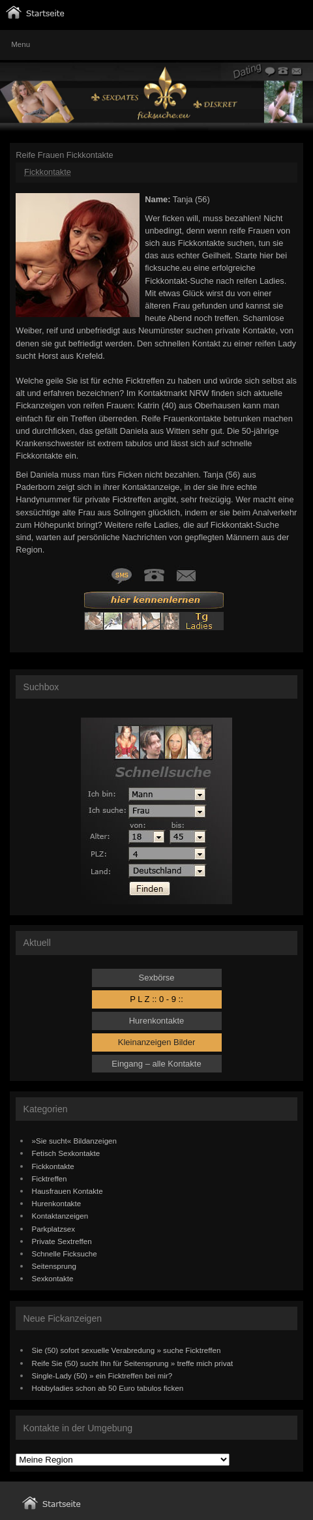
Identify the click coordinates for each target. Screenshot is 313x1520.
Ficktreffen (49, 1178)
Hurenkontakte (157, 1021)
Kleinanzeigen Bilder (157, 1042)
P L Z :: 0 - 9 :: (156, 999)
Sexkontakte (53, 1278)
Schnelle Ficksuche (64, 1253)
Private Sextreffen (62, 1241)
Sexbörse (157, 977)
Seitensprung (54, 1266)
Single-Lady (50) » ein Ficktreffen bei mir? (102, 1375)
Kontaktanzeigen (60, 1215)
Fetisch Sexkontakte (66, 1153)
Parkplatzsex (54, 1228)
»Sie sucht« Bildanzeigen (74, 1140)
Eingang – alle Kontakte (156, 1064)
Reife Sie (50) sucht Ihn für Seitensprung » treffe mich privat (132, 1363)
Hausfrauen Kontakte (67, 1191)
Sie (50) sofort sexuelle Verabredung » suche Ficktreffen (126, 1350)
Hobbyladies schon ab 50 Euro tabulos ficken (108, 1388)
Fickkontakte (47, 172)
